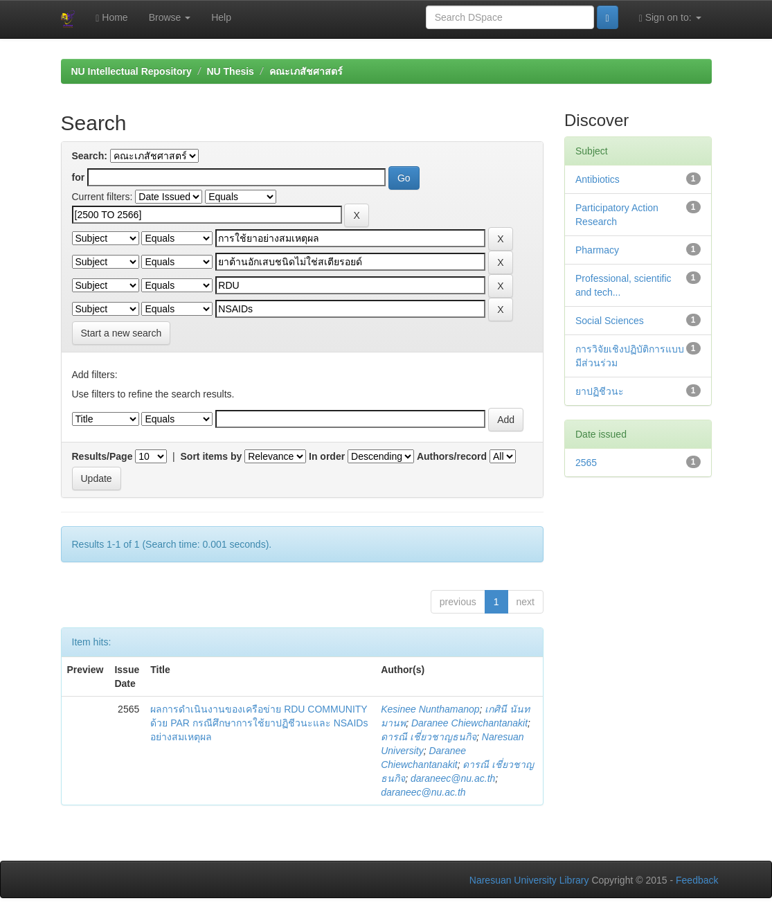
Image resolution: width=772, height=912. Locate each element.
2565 (586, 462)
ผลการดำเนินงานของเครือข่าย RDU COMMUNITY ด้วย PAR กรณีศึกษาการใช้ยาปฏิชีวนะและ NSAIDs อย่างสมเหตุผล (259, 723)
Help (221, 17)
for (78, 177)
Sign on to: (670, 18)
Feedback (697, 880)
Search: (89, 155)
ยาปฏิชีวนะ (599, 391)
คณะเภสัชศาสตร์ (306, 71)
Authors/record (452, 456)
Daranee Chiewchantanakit (469, 722)
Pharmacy (597, 250)
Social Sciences (609, 320)
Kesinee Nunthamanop (430, 709)
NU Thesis (229, 71)
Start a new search (121, 333)
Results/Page (102, 456)
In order (327, 456)
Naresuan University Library (529, 880)
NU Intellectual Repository (131, 71)
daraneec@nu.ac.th (453, 778)
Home (111, 18)
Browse (170, 17)
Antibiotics (597, 179)
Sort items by (211, 456)
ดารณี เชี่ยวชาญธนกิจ (428, 736)
